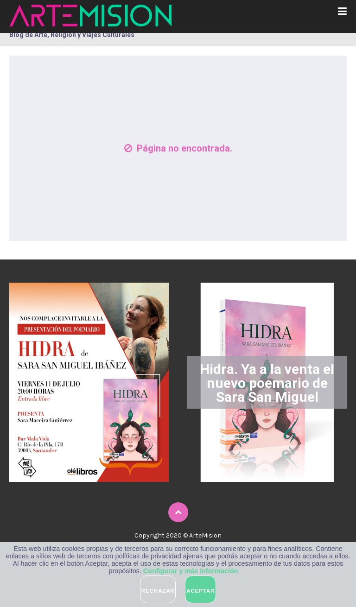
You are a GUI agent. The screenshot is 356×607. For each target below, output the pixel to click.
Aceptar (200, 591)
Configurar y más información (190, 571)
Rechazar (158, 591)
